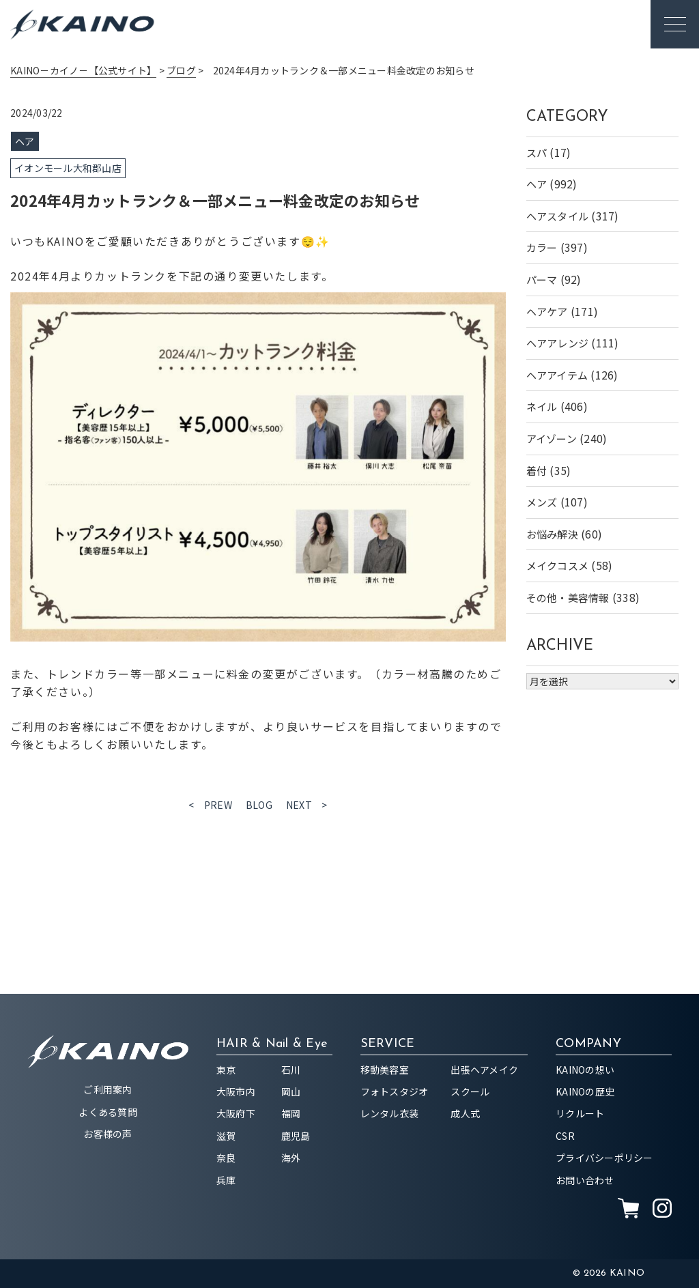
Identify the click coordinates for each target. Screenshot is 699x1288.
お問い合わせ (585, 1180)
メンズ (542, 502)
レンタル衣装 (389, 1113)
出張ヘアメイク (484, 1069)
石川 (291, 1069)
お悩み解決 (552, 534)
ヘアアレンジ (557, 343)
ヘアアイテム (557, 375)
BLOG (259, 805)
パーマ (542, 279)
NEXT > (307, 805)
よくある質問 (108, 1112)
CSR (565, 1136)
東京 (226, 1069)
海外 (291, 1157)
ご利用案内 (107, 1089)
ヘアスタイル (557, 216)
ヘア (536, 184)
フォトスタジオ (394, 1091)
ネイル (542, 406)
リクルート (580, 1113)
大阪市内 (235, 1091)
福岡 (291, 1113)
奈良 (226, 1157)
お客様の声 (107, 1134)
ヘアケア (547, 311)
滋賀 (226, 1136)
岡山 (291, 1091)
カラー (542, 247)
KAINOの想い (585, 1069)
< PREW (210, 805)
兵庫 (226, 1180)
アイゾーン (551, 438)
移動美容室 (384, 1069)
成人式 (465, 1113)
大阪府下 (235, 1113)
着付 (536, 470)
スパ (536, 152)
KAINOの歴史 (585, 1091)
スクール (470, 1091)
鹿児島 (296, 1136)
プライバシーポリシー (604, 1157)
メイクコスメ (557, 565)
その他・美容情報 (568, 597)
